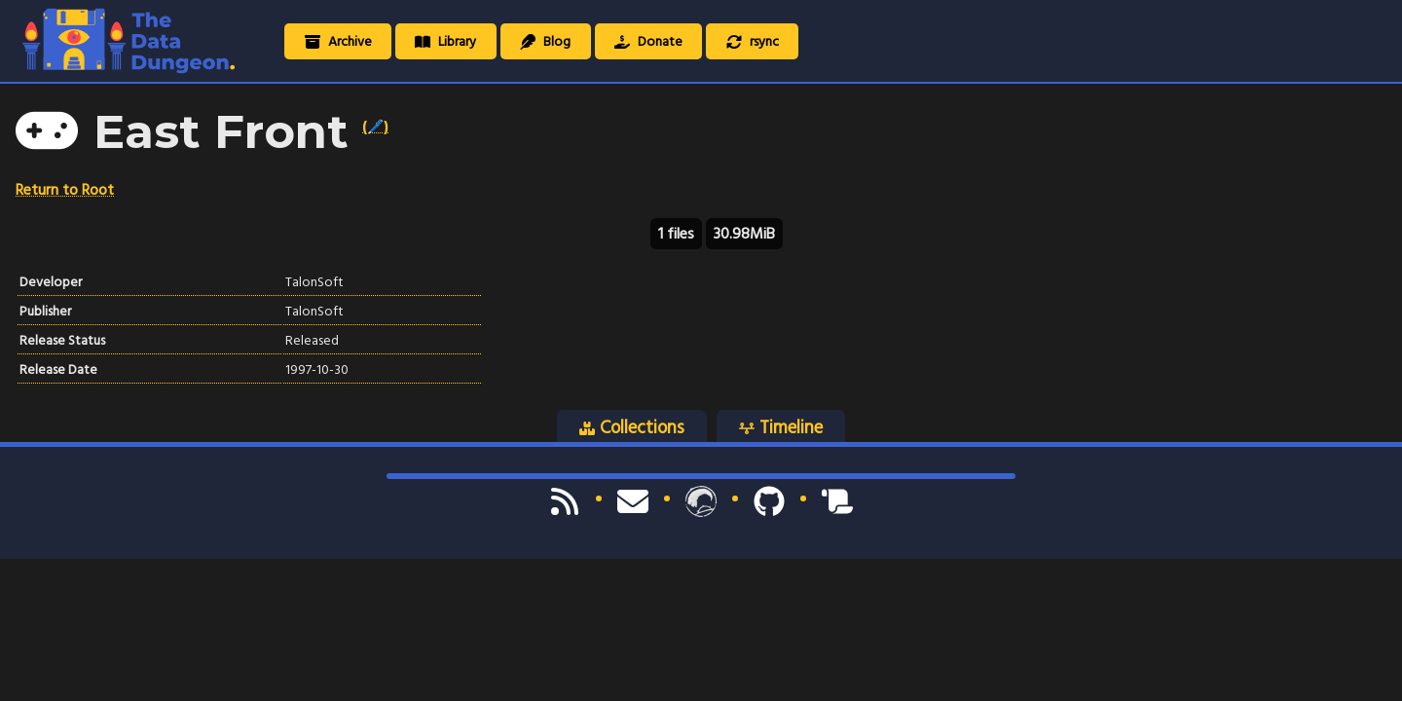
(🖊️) (375, 126)
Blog (545, 41)
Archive (338, 41)
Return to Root (65, 190)
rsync (752, 41)
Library (445, 41)
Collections (631, 427)
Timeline (781, 427)
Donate (648, 41)
